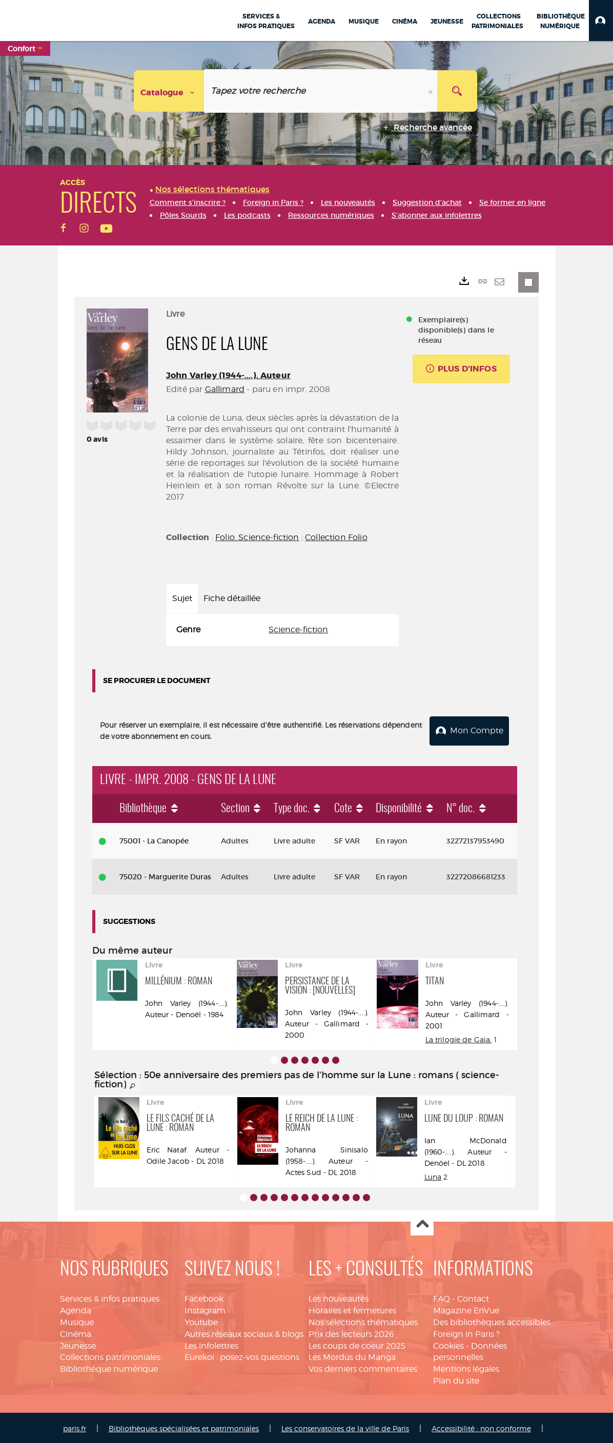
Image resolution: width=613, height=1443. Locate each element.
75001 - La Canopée (154, 838)
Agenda (75, 1308)
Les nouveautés (339, 1297)
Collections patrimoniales (110, 1355)
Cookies (448, 1344)
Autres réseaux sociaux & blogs (244, 1332)
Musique (77, 1320)
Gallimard (224, 389)
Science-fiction (298, 629)
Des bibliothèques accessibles (491, 1320)
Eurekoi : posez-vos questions (242, 1355)
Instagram (205, 1308)
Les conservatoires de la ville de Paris (345, 1426)
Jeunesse (78, 1344)
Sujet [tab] (182, 598)
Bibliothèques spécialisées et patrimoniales (184, 1426)
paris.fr (74, 1426)
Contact (473, 1297)
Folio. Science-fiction (257, 537)
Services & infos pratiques (109, 1297)
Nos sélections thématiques (363, 1320)
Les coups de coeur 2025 (357, 1344)
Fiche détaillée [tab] (231, 598)
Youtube (201, 1320)
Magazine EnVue (466, 1308)
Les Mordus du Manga (352, 1355)
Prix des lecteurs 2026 (351, 1332)
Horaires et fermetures (352, 1308)
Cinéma (75, 1332)
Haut (422, 1222)
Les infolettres (211, 1344)
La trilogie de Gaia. (458, 1037)
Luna (433, 1174)
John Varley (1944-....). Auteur (228, 375)
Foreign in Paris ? (466, 1332)
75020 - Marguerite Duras (165, 874)
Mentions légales (466, 1367)
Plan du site (456, 1379)
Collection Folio (336, 537)
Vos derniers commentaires (363, 1367)
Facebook (204, 1297)
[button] (601, 20)
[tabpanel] (282, 630)
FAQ (441, 1297)
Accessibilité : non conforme (481, 1426)
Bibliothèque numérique (109, 1367)
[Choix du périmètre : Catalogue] (169, 91)
